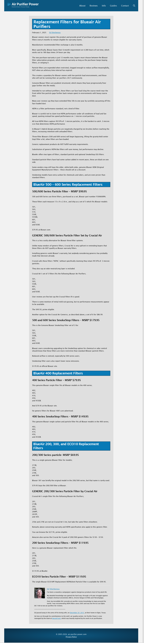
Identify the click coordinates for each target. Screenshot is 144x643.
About (82, 5)
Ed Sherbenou (55, 32)
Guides (113, 5)
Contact (125, 5)
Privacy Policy (71, 637)
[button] (133, 6)
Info (104, 5)
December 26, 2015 (77, 613)
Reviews (94, 5)
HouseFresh (56, 618)
